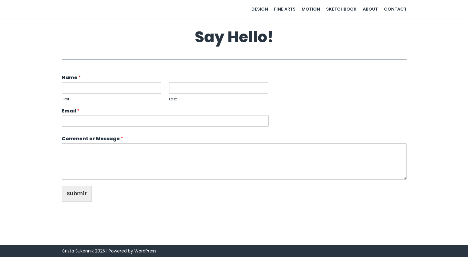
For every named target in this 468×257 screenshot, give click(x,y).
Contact (395, 9)
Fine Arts (285, 9)
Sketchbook (341, 9)
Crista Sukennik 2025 (83, 251)
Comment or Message (92, 139)
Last (173, 99)
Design (259, 9)
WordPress (145, 251)
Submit (77, 193)
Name (71, 78)
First (65, 99)
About (370, 9)
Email (71, 111)
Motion (311, 9)
